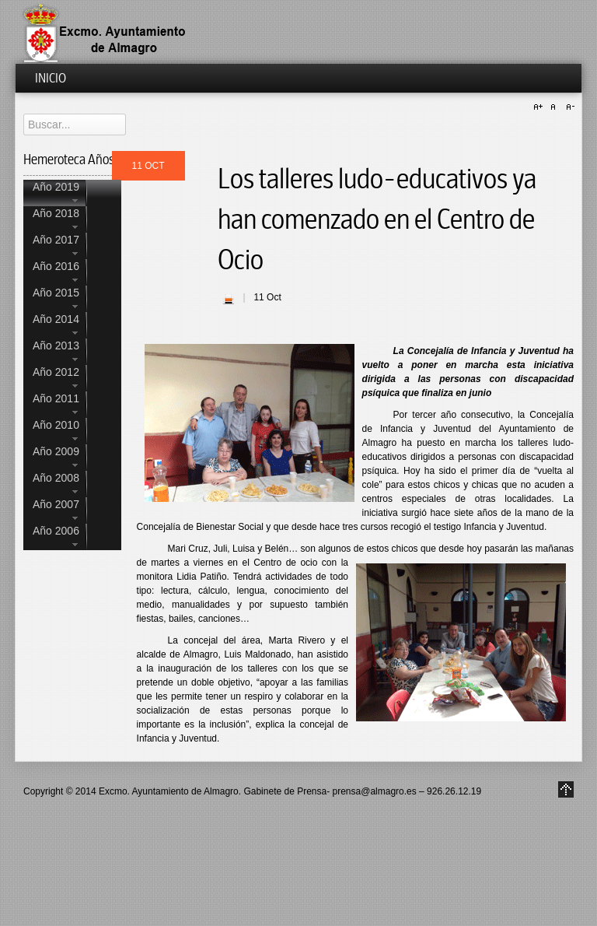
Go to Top (566, 789)
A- (568, 107)
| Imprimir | (228, 299)
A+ (540, 107)
